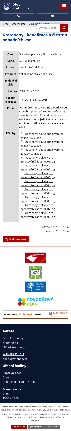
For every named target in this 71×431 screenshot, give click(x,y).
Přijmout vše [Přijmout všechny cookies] (19, 426)
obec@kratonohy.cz (15, 359)
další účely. (65, 409)
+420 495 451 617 (13, 354)
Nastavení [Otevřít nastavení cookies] (52, 426)
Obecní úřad (18, 23)
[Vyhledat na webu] (48, 28)
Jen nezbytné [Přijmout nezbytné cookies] (36, 426)
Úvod (6, 23)
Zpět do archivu (15, 239)
